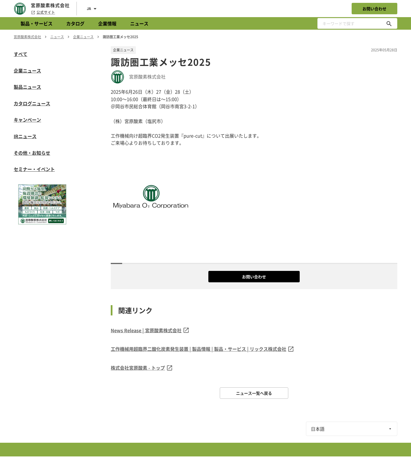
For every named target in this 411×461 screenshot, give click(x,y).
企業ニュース (27, 70)
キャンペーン (27, 119)
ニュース (139, 23)
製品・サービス (37, 23)
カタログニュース (32, 103)
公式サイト (43, 12)
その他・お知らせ (32, 152)
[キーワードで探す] (389, 23)
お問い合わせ (374, 8)
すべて (20, 54)
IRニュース (25, 136)
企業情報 (107, 23)
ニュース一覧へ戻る (254, 393)
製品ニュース (27, 86)
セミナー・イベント (34, 169)
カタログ (75, 23)
